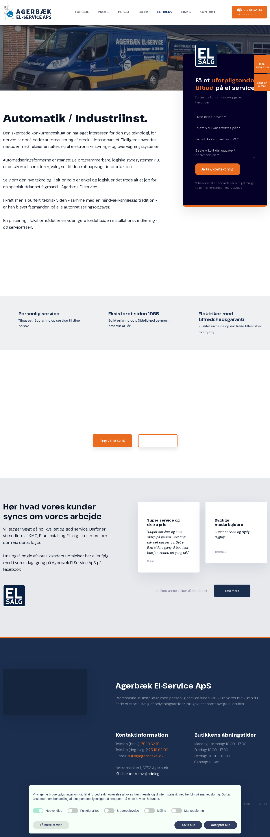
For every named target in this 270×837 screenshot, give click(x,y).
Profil (103, 11)
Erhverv (164, 11)
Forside (82, 11)
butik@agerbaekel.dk (145, 756)
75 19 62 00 (158, 749)
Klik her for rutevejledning (137, 773)
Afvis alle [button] (188, 825)
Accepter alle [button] (220, 825)
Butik (143, 11)
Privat (124, 11)
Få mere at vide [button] (51, 825)
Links (186, 11)
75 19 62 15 (150, 743)
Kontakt (208, 11)
